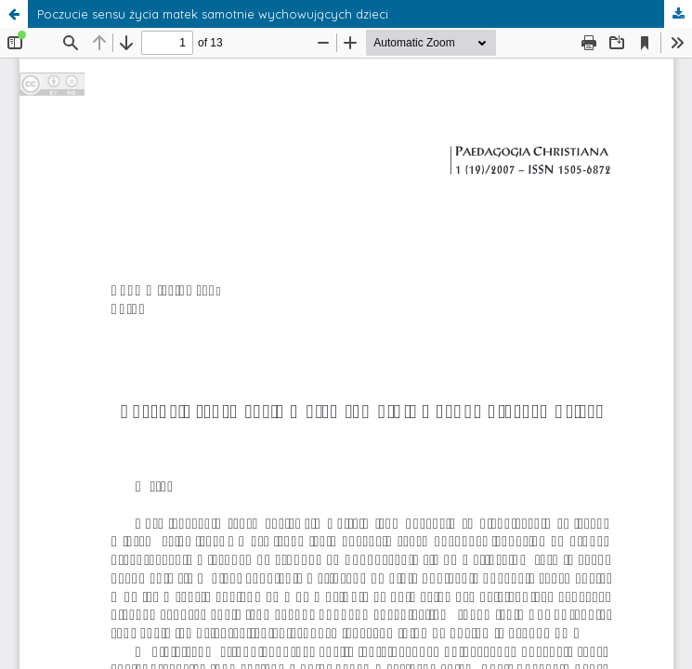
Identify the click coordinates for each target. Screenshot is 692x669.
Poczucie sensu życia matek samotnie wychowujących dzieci (212, 14)
